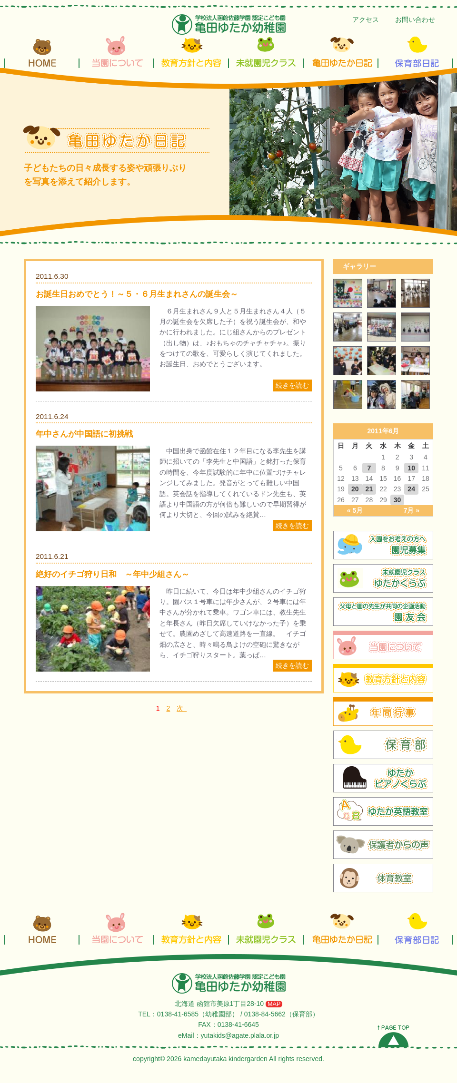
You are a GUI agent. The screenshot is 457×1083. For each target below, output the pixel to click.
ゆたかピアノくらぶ (383, 778)
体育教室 (383, 878)
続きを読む (292, 385)
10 (411, 468)
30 (397, 500)
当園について (116, 51)
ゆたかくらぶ (383, 578)
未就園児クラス (265, 51)
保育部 (383, 745)
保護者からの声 (383, 844)
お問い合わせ (415, 19)
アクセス (365, 19)
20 (355, 489)
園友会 (383, 611)
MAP (274, 1004)
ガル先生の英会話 (383, 811)
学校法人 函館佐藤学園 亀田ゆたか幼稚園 (229, 983)
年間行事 (383, 711)
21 (369, 489)
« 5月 (355, 510)
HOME (41, 51)
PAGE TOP (393, 1036)
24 (411, 489)
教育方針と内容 (191, 51)
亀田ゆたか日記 (340, 51)
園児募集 (383, 545)
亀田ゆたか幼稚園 (229, 24)
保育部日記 (415, 51)
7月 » (411, 510)
